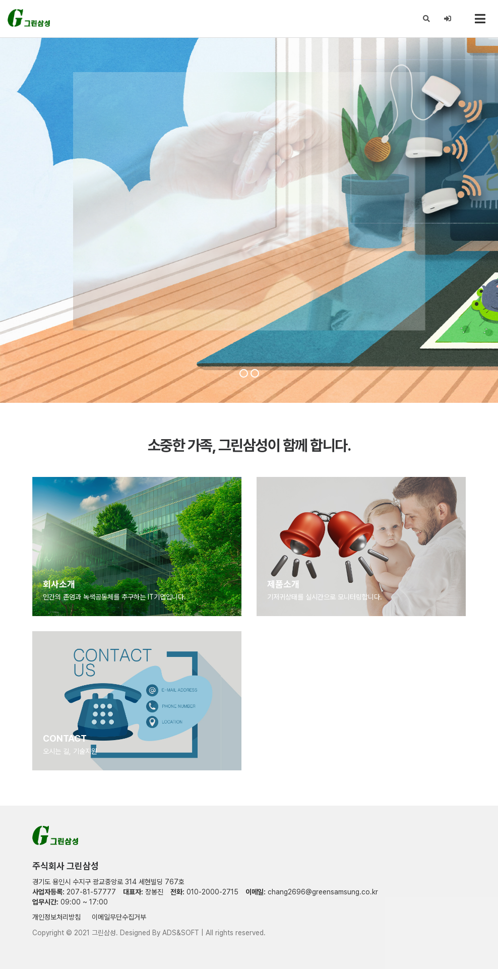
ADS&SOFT (180, 933)
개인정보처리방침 (56, 917)
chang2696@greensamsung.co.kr (323, 892)
